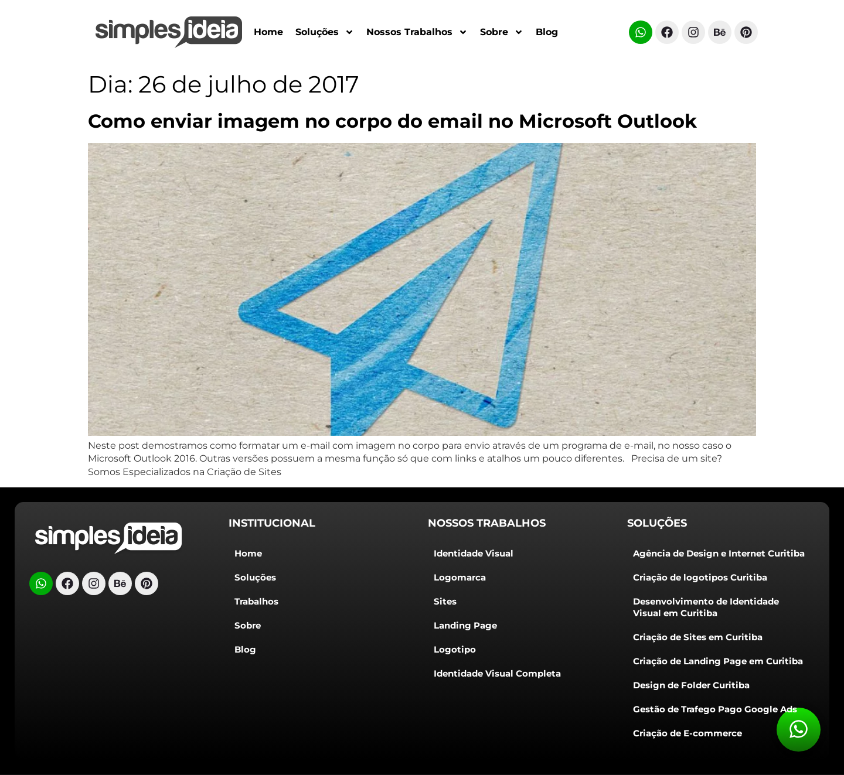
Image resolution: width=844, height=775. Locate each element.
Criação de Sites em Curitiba (698, 637)
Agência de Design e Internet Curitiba (719, 553)
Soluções (324, 32)
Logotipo (455, 649)
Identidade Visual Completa (497, 673)
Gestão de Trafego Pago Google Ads (715, 709)
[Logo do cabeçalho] (108, 538)
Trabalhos (256, 601)
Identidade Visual (473, 553)
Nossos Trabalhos (417, 32)
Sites (445, 601)
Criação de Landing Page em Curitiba (718, 661)
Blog (547, 31)
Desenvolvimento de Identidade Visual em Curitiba (706, 607)
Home (268, 31)
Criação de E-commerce (687, 733)
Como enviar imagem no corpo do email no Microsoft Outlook (392, 121)
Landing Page (465, 625)
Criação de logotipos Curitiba (700, 577)
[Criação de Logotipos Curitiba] (169, 32)
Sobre (501, 32)
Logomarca (460, 577)
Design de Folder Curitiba (691, 685)
